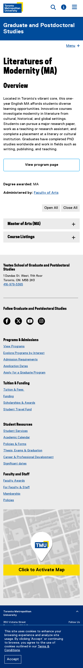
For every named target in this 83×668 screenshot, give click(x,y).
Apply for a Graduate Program (24, 372)
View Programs (14, 346)
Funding (8, 396)
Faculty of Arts (46, 193)
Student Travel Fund (17, 409)
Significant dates (15, 463)
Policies (8, 500)
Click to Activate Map (42, 570)
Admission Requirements (20, 359)
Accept (13, 659)
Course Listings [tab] (21, 237)
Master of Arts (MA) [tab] (24, 224)
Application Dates (15, 366)
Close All (70, 208)
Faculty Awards (14, 480)
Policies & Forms (14, 444)
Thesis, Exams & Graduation (22, 450)
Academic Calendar (16, 437)
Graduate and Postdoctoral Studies (39, 29)
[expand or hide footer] (77, 611)
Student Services (15, 431)
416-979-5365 (13, 284)
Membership (11, 493)
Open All (51, 208)
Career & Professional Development (28, 457)
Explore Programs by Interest (23, 353)
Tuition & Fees (13, 389)
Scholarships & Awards (19, 402)
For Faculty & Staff (16, 487)
